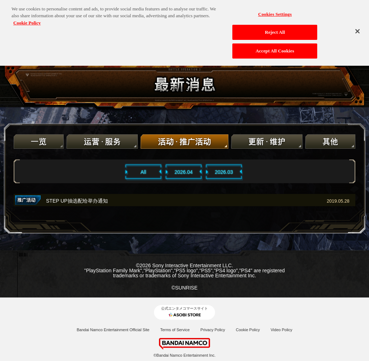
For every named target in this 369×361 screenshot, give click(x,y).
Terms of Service (175, 330)
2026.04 (183, 172)
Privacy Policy (212, 330)
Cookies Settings (275, 11)
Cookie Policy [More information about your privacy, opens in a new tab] (27, 20)
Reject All (275, 30)
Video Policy (281, 330)
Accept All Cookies (275, 48)
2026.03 (224, 172)
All (143, 172)
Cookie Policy (248, 330)
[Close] (357, 29)
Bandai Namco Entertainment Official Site (113, 330)
